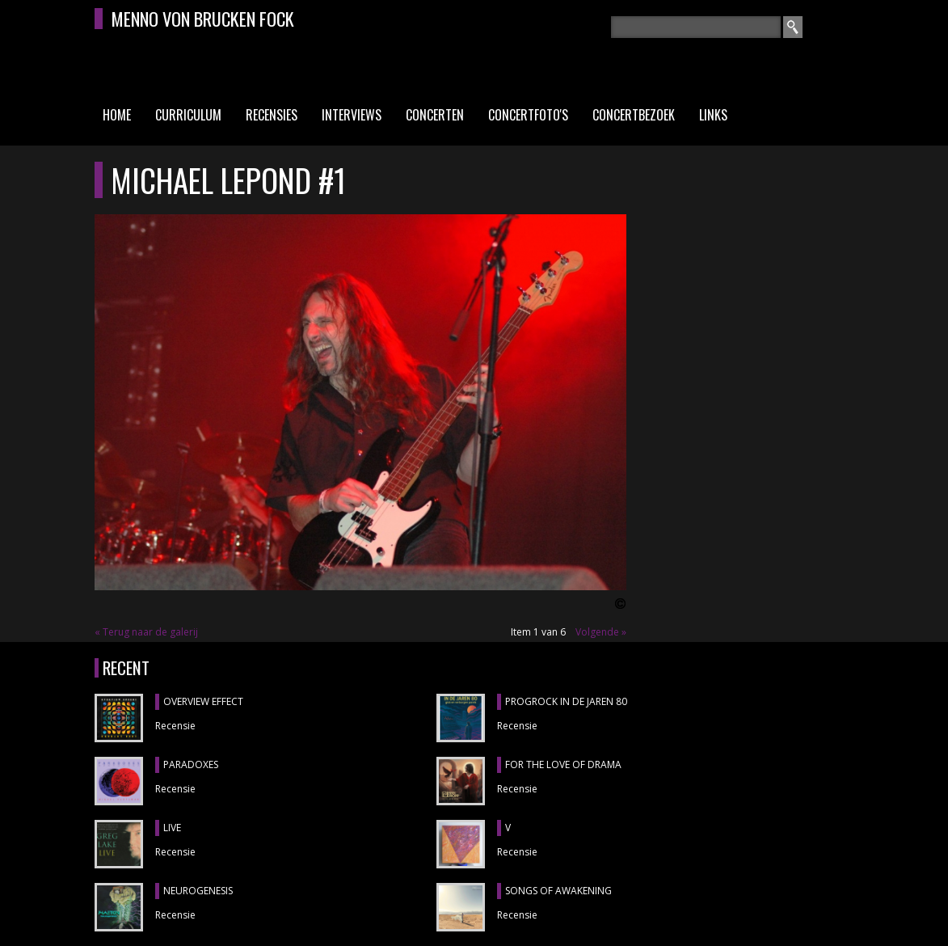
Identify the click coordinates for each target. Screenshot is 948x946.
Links (713, 115)
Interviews (351, 115)
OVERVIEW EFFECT (203, 701)
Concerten (435, 115)
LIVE (172, 827)
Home (117, 115)
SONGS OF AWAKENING (558, 890)
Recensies (271, 115)
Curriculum (188, 115)
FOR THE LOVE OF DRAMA (563, 764)
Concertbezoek (633, 115)
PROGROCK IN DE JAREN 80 (566, 701)
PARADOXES (190, 764)
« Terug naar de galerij (146, 632)
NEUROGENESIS (198, 890)
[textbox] (696, 27)
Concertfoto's (528, 115)
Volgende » (600, 632)
